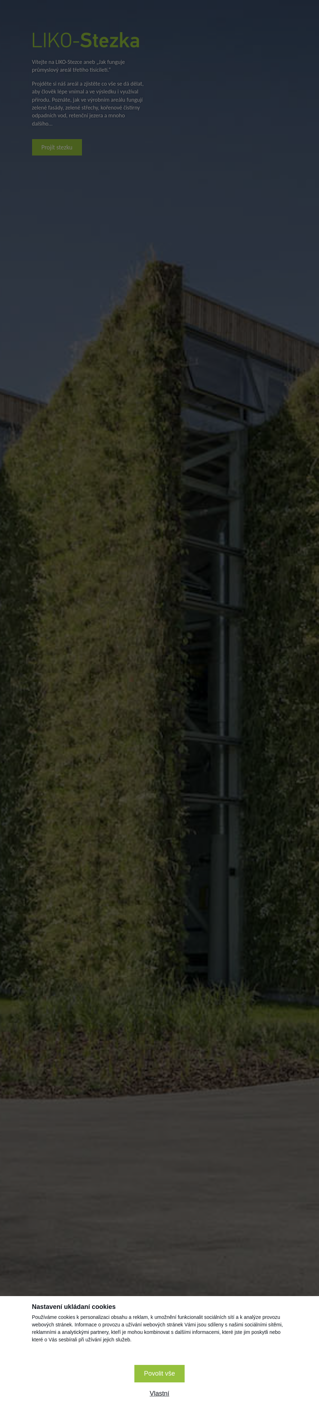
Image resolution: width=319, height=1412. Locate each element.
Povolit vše (159, 1373)
